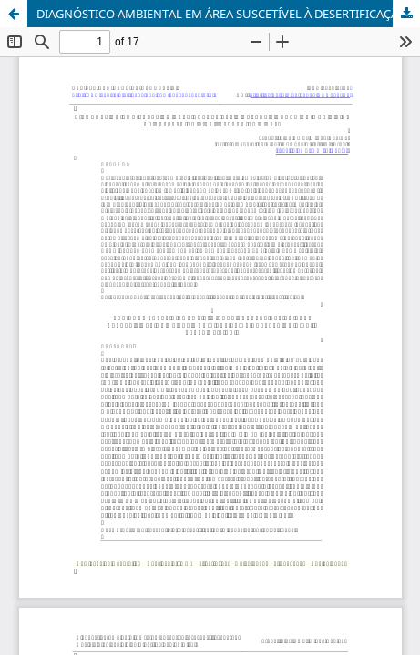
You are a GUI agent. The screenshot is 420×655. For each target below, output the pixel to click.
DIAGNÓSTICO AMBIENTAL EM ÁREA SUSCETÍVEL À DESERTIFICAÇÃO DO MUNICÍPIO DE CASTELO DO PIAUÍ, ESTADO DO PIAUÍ (228, 13)
